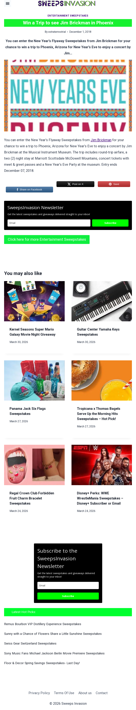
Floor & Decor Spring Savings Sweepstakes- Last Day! (42, 663)
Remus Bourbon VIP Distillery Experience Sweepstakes (42, 624)
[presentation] (34, 301)
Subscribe (110, 223)
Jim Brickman (101, 140)
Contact (102, 693)
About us (85, 693)
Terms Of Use (64, 693)
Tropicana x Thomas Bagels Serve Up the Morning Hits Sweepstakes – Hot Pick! (98, 414)
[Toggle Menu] (7, 3)
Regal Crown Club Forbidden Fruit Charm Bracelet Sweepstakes (32, 498)
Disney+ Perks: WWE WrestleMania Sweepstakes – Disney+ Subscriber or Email (100, 498)
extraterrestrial (57, 31)
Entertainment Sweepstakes (68, 15)
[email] (68, 585)
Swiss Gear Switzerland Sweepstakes (30, 643)
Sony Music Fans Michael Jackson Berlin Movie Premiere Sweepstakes (54, 653)
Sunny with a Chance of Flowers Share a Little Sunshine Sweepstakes (53, 634)
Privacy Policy (39, 693)
